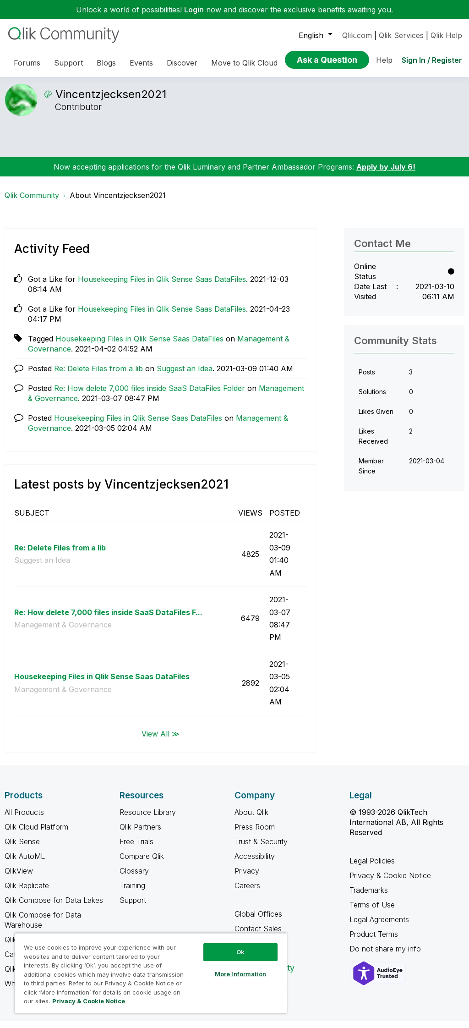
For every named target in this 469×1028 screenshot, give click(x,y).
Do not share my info (386, 955)
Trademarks (368, 897)
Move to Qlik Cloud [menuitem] (244, 62)
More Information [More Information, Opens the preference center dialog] (240, 974)
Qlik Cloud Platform (36, 833)
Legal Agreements (379, 926)
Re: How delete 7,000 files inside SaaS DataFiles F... (108, 619)
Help (384, 60)
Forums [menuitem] (27, 62)
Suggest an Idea (185, 375)
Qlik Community (32, 202)
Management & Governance (63, 631)
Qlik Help (446, 35)
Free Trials (136, 848)
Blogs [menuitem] (106, 62)
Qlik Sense (22, 848)
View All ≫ (161, 740)
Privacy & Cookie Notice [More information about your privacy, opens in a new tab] (88, 1001)
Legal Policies (372, 867)
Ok (240, 952)
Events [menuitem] (141, 62)
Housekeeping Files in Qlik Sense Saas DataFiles (162, 286)
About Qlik (251, 819)
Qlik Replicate (27, 892)
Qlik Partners (140, 833)
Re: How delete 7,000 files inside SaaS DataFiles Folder (149, 395)
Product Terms (373, 941)
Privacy (246, 877)
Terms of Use (372, 911)
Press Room (254, 833)
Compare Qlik (142, 863)
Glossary (134, 877)
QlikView (19, 877)
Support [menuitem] (68, 62)
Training (132, 892)
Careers (247, 892)
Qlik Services (401, 35)
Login (194, 9)
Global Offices (258, 920)
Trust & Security (261, 848)
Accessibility (254, 863)
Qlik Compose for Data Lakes (54, 907)
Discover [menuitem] (182, 62)
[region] (151, 973)
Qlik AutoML (25, 863)
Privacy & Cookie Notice (390, 882)
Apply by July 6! (385, 173)
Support (133, 907)
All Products (24, 819)
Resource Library (148, 819)
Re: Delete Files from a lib (98, 375)
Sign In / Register (432, 60)
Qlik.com (357, 35)
